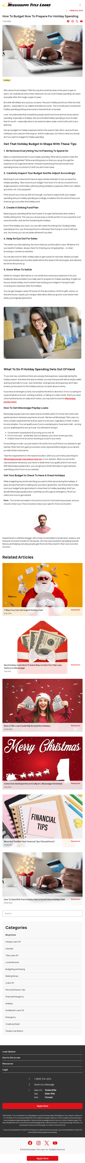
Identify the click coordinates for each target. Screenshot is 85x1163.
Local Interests (12, 962)
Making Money (12, 976)
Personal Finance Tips (15, 989)
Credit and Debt (13, 1024)
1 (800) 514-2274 (74, 10)
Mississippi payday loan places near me (23, 459)
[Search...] (42, 913)
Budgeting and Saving (15, 969)
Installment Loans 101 (15, 1010)
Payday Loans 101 (13, 941)
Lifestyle (9, 948)
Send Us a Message (41, 1084)
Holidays (7, 80)
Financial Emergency (15, 996)
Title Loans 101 (12, 955)
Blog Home (11, 935)
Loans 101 (10, 983)
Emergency (11, 1017)
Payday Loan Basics (14, 1031)
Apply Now (42, 1105)
